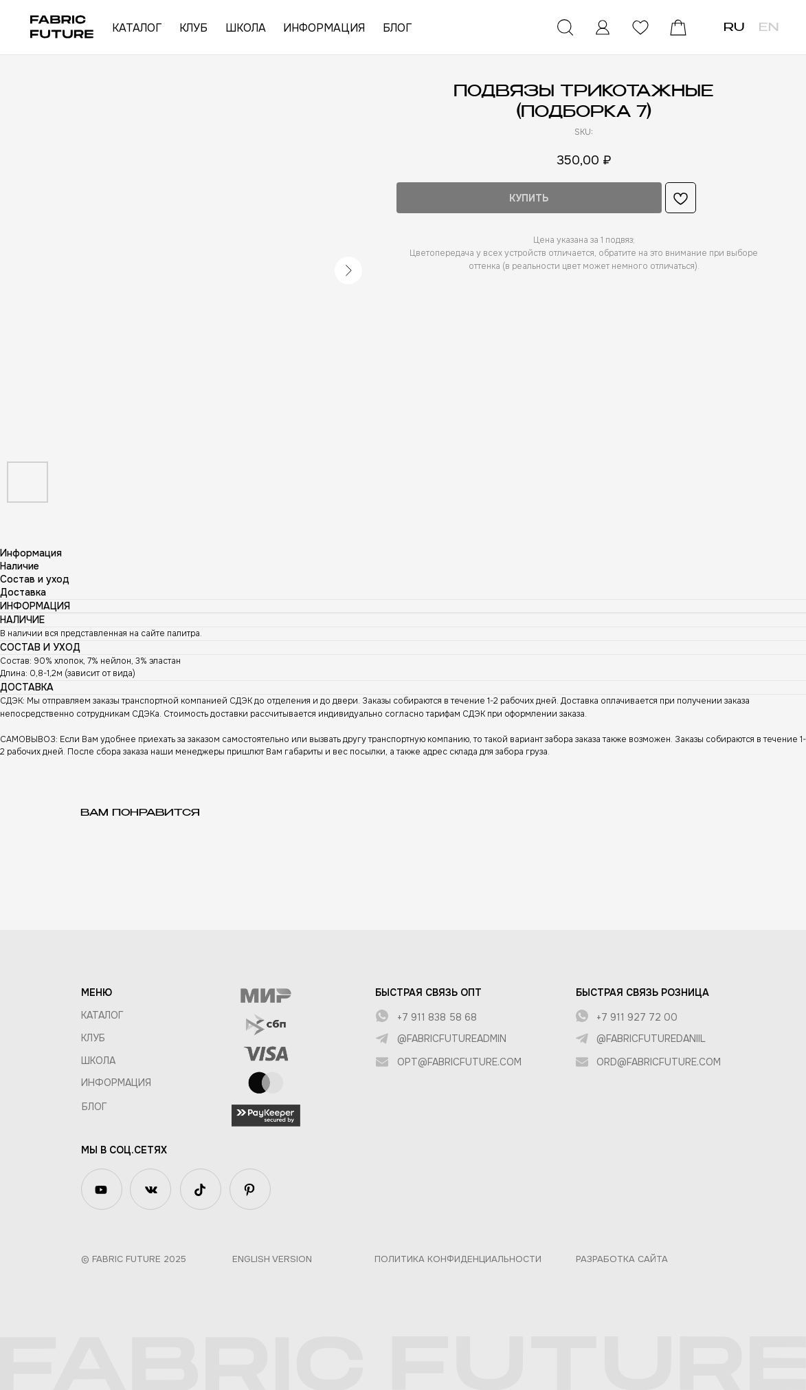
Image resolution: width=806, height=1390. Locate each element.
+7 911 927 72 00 (637, 1017)
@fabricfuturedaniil (651, 1038)
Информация (116, 1082)
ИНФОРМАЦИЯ (324, 28)
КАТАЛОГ (136, 28)
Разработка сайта (622, 1259)
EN (769, 28)
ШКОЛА (245, 28)
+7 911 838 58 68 (437, 1017)
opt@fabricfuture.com (459, 1062)
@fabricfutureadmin (451, 1038)
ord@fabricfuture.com (658, 1062)
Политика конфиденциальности (457, 1259)
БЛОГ (397, 28)
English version (272, 1259)
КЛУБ (193, 28)
